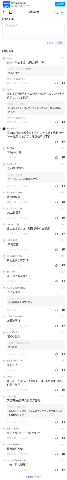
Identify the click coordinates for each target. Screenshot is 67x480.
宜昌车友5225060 (14, 192)
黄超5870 (11, 272)
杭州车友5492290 (14, 208)
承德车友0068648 (14, 361)
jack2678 (20, 104)
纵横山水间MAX (13, 444)
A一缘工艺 (11, 377)
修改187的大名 (13, 332)
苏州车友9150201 (14, 256)
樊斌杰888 (20, 298)
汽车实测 (24, 69)
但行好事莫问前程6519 (16, 460)
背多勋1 (19, 175)
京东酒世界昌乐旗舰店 (16, 288)
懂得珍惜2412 (13, 128)
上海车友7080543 (14, 316)
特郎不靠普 (21, 407)
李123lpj (10, 148)
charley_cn (11, 224)
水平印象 (10, 240)
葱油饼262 (11, 164)
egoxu (9, 58)
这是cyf (10, 396)
